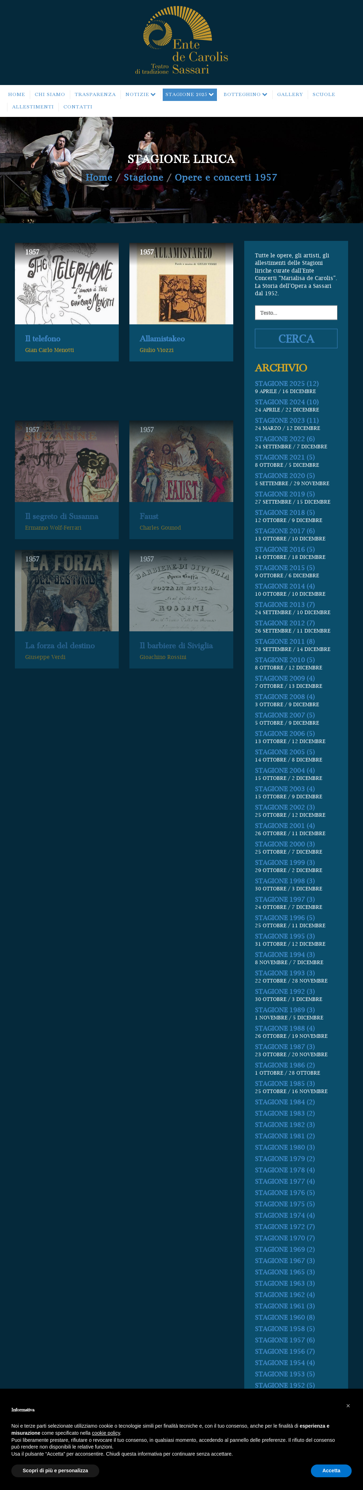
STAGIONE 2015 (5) (285, 602)
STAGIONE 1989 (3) (285, 1044)
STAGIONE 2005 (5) (285, 786)
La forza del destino (60, 706)
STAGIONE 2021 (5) (285, 491)
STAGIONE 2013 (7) (285, 639)
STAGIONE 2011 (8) (285, 675)
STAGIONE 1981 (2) (285, 1170)
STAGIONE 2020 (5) (285, 510)
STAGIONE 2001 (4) (285, 860)
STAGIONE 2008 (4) (285, 731)
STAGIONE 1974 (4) (285, 1249)
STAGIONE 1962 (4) (285, 1329)
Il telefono (42, 352)
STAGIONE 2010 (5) (285, 694)
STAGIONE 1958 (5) (285, 1363)
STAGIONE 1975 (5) (285, 1238)
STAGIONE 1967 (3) (285, 1295)
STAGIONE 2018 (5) (285, 547)
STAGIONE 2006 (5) (285, 768)
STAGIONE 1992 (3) (285, 1025)
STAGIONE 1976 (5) (285, 1227)
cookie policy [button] (106, 1433)
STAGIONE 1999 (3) (285, 897)
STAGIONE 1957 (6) (285, 1374)
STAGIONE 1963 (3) (285, 1317)
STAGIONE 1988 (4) (285, 1062)
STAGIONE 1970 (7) (285, 1272)
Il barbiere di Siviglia (176, 706)
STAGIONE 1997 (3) (285, 933)
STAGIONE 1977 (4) (285, 1215)
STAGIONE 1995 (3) (285, 970)
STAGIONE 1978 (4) (285, 1204)
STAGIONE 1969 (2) (285, 1283)
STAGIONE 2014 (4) (285, 620)
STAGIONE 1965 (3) (285, 1306)
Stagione (143, 177)
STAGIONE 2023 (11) (287, 454)
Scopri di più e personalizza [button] (55, 1470)
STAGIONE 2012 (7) (285, 657)
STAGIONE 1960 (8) (285, 1351)
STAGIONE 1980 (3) (285, 1181)
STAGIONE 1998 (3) (285, 915)
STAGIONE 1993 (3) (285, 1007)
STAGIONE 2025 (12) (287, 418)
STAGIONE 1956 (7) (285, 1385)
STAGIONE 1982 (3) (285, 1159)
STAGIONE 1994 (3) (285, 989)
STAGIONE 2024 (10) (287, 436)
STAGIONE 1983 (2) (285, 1147)
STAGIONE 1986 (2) (285, 1099)
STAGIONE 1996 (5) (285, 952)
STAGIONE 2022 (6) (285, 473)
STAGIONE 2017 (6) (285, 565)
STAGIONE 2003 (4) (285, 823)
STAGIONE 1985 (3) (285, 1118)
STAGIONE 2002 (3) (285, 841)
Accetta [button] (331, 1470)
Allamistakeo (162, 352)
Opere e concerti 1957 (226, 177)
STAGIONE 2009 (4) (285, 712)
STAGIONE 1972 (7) (285, 1261)
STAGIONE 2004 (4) (285, 804)
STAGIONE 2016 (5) (285, 583)
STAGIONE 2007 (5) (285, 749)
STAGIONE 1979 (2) (285, 1193)
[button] (348, 1405)
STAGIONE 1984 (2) (285, 1136)
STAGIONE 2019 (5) (285, 528)
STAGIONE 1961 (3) (285, 1340)
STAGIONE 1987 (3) (285, 1081)
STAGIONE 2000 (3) (285, 878)
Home (99, 177)
